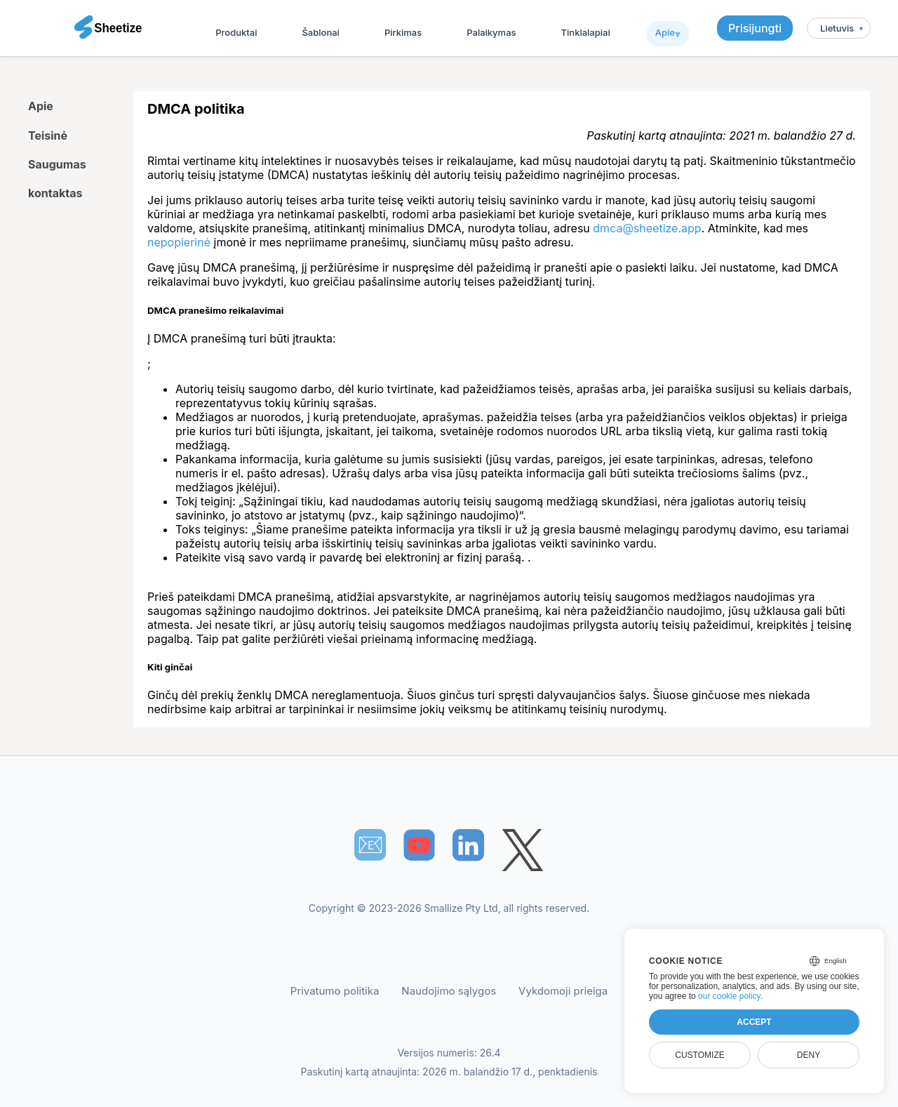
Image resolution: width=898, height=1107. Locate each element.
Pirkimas (403, 32)
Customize (699, 1055)
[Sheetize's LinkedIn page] (468, 845)
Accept (754, 1022)
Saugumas (57, 164)
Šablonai (320, 32)
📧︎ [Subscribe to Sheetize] (370, 844)
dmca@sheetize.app (647, 228)
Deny (808, 1055)
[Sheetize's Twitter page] (523, 851)
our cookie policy (729, 996)
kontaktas (55, 193)
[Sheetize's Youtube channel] (419, 845)
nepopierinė (178, 242)
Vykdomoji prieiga (563, 990)
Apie (665, 32)
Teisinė (47, 135)
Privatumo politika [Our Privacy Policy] (335, 990)
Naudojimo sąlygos (448, 990)
